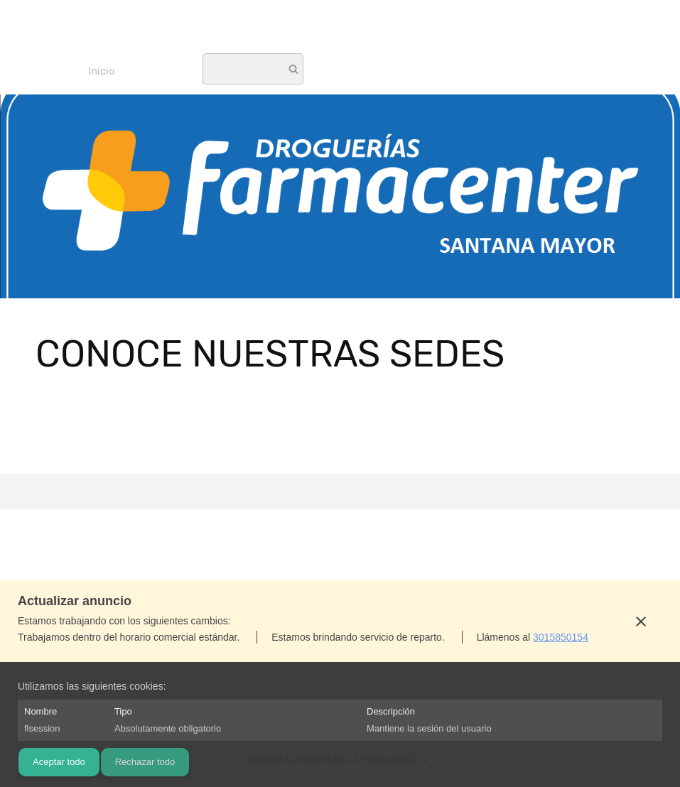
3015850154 (560, 637)
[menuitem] (101, 70)
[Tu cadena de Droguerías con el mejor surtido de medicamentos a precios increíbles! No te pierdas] (340, 32)
